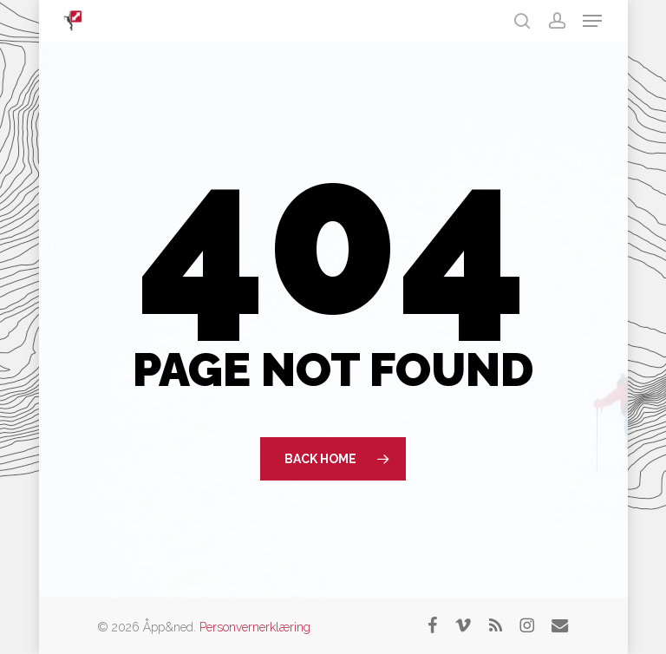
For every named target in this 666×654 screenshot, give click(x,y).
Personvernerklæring (254, 627)
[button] (592, 20)
